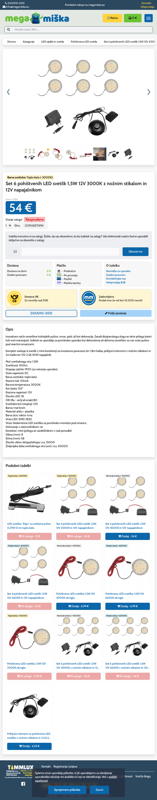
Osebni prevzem (115, 275)
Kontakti (146, 3)
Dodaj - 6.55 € (29, 746)
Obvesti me (135, 251)
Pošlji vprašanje (115, 313)
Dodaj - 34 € (127, 536)
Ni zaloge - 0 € (29, 536)
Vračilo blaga (143, 776)
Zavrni (99, 790)
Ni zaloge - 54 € (78, 676)
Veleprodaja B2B (115, 282)
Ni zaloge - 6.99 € (29, 676)
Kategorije (28, 41)
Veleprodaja (147, 6)
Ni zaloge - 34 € (78, 536)
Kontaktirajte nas (116, 278)
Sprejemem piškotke (67, 790)
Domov (11, 41)
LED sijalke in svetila (52, 41)
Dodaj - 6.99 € (78, 606)
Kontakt (46, 766)
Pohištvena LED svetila (84, 41)
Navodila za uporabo (118, 271)
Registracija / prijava (65, 766)
